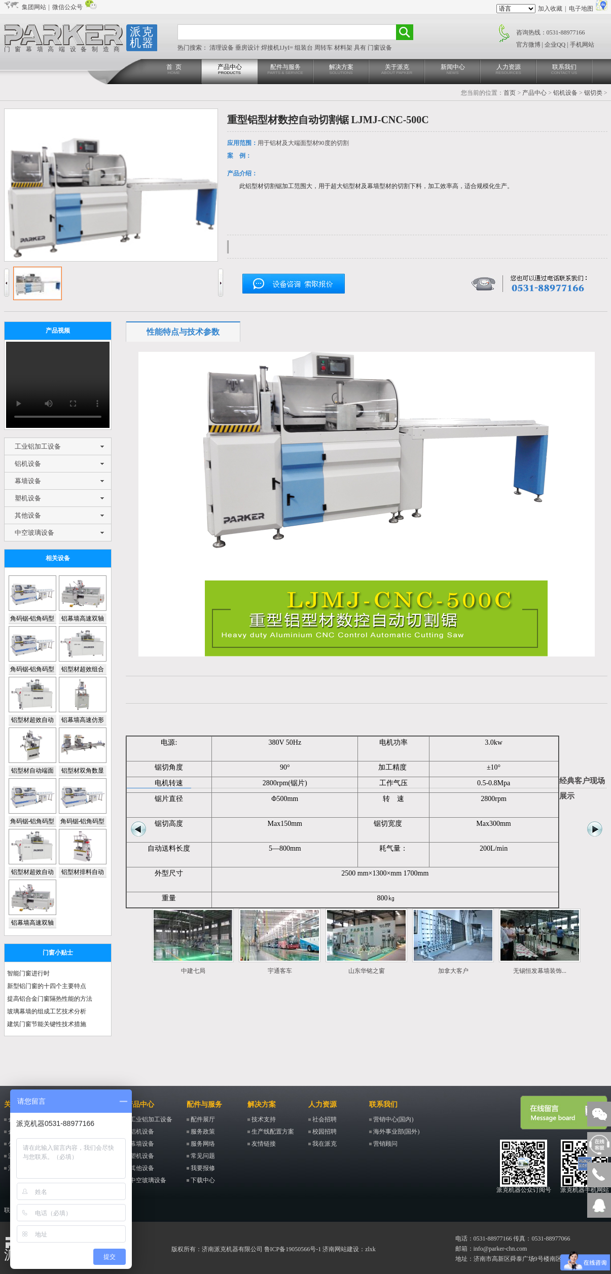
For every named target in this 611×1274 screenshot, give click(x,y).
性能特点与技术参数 (183, 331)
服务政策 (203, 1131)
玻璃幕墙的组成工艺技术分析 (46, 1011)
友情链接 (263, 1143)
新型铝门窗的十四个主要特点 (46, 986)
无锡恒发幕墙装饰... (539, 970)
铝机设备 (565, 92)
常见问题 (203, 1155)
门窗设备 (380, 47)
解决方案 (341, 69)
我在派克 (324, 1143)
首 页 (174, 69)
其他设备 (28, 515)
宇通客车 (280, 970)
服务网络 (203, 1143)
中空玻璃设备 (34, 532)
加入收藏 (550, 8)
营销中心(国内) (393, 1119)
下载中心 (203, 1180)
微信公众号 (67, 7)
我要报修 (203, 1168)
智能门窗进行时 (28, 973)
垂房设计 (248, 47)
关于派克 (397, 69)
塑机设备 (28, 498)
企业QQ (555, 44)
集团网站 (34, 7)
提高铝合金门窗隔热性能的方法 (49, 998)
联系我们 (564, 69)
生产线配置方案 (272, 1131)
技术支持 (263, 1119)
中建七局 (193, 970)
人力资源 (508, 69)
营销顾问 (385, 1143)
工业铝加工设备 (38, 446)
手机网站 (582, 44)
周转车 (324, 47)
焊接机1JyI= (278, 47)
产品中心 (230, 69)
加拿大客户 (453, 970)
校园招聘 (324, 1131)
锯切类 (593, 92)
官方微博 (528, 44)
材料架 (344, 47)
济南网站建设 (340, 1249)
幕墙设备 (28, 481)
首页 (510, 92)
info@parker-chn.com (500, 1248)
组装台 (304, 47)
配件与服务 (285, 69)
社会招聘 (324, 1119)
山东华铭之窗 (366, 970)
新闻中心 (453, 69)
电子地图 (581, 8)
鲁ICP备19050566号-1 (293, 1249)
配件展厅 (203, 1119)
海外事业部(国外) (396, 1131)
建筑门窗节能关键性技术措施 (46, 1024)
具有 (361, 47)
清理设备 (222, 47)
